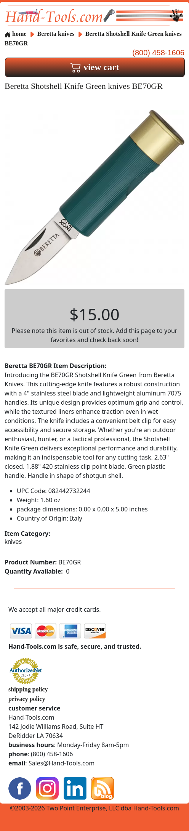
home (15, 34)
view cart (94, 67)
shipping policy (28, 689)
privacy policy (26, 699)
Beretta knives (56, 34)
